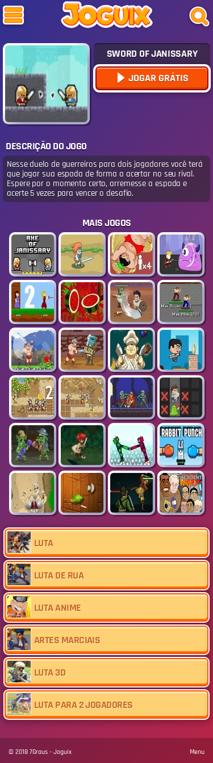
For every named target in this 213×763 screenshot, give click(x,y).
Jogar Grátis (157, 78)
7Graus (39, 752)
